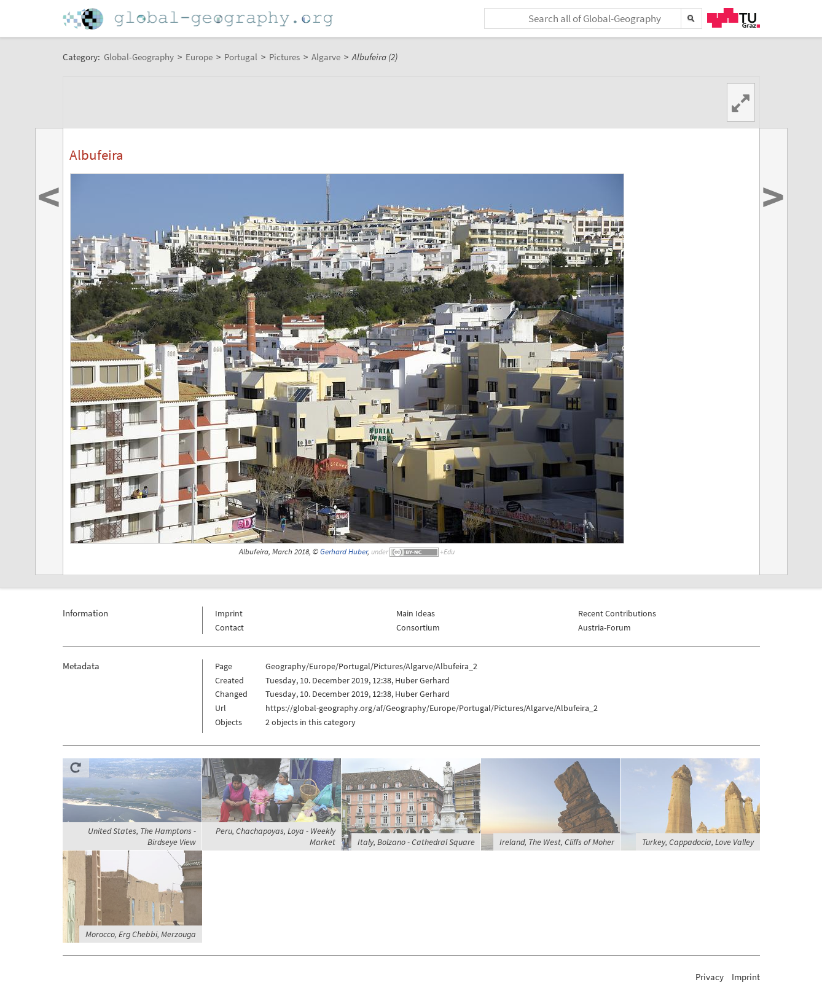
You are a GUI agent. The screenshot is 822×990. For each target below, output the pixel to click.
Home (199, 18)
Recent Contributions (617, 613)
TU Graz (733, 18)
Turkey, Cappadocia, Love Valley (698, 841)
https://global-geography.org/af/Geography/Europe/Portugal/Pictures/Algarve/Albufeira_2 (431, 707)
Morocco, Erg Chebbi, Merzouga (140, 934)
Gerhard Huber (343, 551)
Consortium (418, 627)
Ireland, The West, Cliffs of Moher (556, 841)
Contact (229, 627)
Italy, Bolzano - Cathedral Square (416, 841)
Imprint (229, 613)
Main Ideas (415, 613)
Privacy (709, 977)
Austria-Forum (604, 627)
